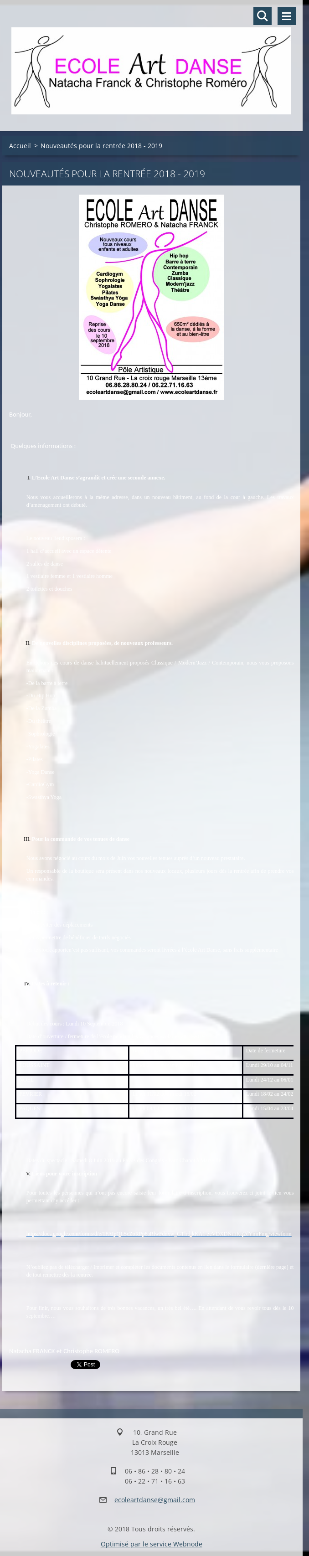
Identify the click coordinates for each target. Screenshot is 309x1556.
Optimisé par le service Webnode (151, 1544)
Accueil (20, 145)
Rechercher (262, 16)
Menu (287, 16)
